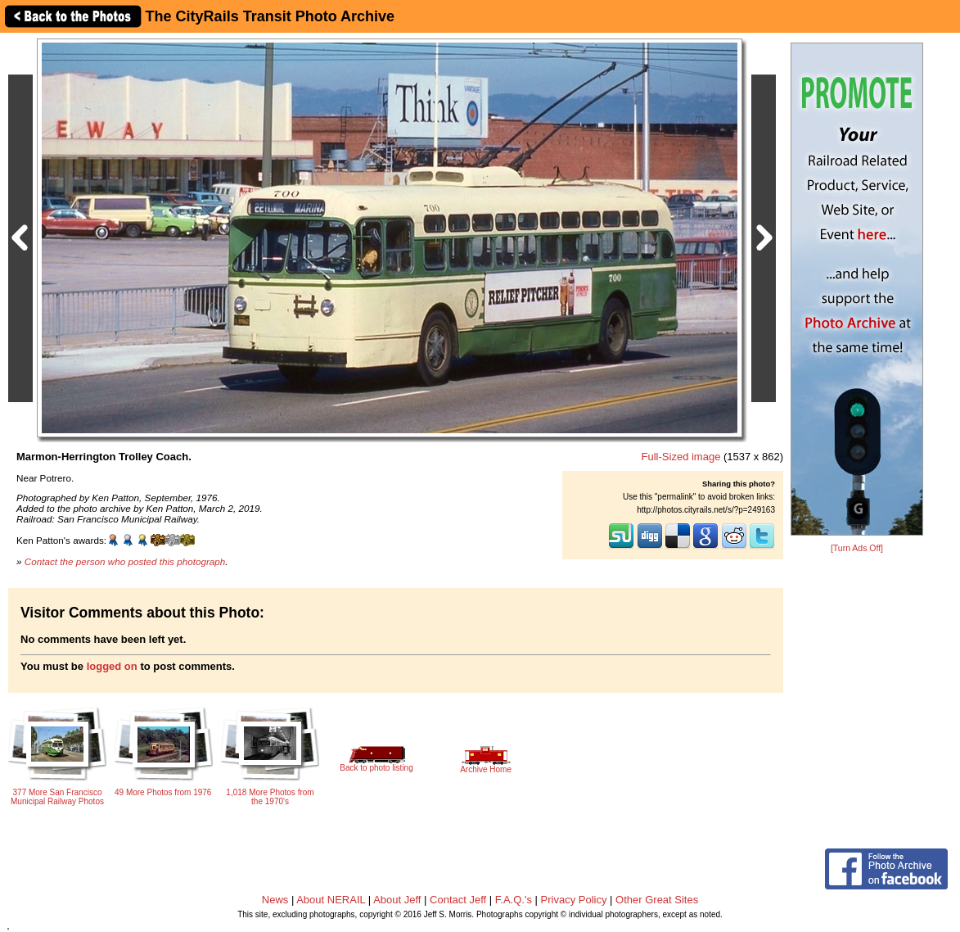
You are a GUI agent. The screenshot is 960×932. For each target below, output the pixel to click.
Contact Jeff (458, 900)
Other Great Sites (656, 900)
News (275, 900)
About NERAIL (330, 900)
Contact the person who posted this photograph (125, 561)
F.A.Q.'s (513, 900)
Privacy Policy (574, 900)
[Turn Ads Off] (857, 548)
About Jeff (397, 900)
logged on (112, 666)
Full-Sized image (681, 456)
